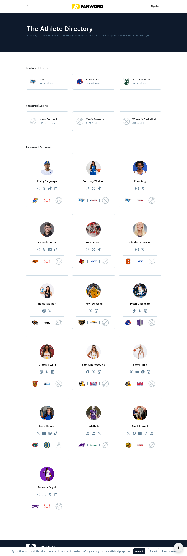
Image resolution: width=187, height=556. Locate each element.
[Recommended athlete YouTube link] (137, 372)
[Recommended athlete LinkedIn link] (56, 189)
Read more (169, 551)
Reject (153, 551)
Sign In (155, 6)
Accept (139, 551)
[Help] (178, 547)
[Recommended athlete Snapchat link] (146, 433)
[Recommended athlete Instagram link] (38, 189)
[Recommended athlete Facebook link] (87, 372)
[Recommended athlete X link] (44, 189)
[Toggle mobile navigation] (27, 6)
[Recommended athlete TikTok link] (50, 189)
